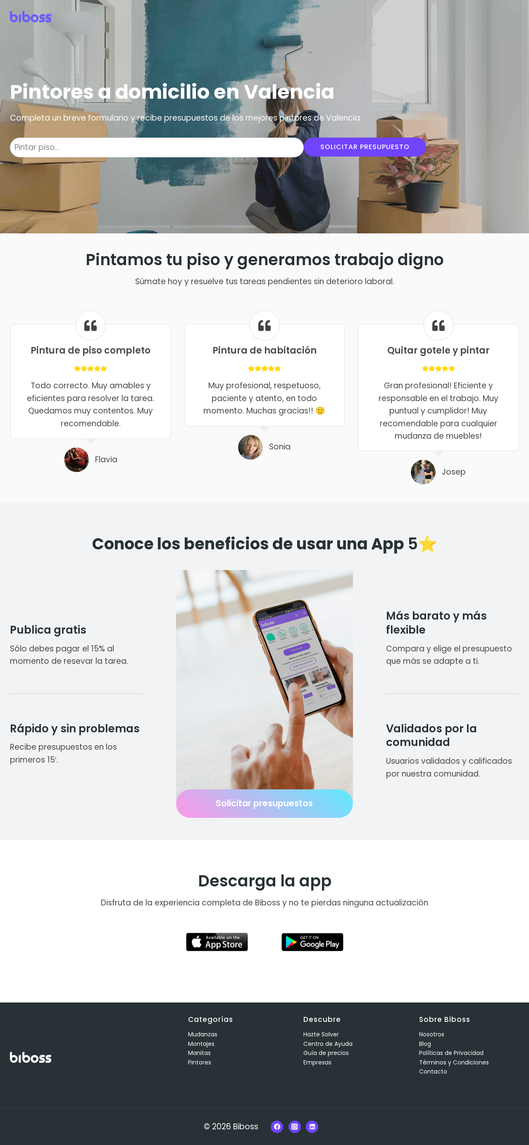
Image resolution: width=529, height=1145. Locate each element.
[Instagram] (294, 1127)
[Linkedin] (312, 1127)
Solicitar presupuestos (264, 803)
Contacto (433, 1071)
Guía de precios (326, 1053)
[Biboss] (30, 16)
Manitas (199, 1053)
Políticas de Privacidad (451, 1053)
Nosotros (431, 1034)
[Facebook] (277, 1127)
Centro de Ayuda (328, 1044)
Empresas (317, 1062)
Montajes (201, 1044)
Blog (425, 1044)
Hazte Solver (321, 1034)
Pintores (199, 1062)
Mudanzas (202, 1034)
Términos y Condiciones (454, 1062)
